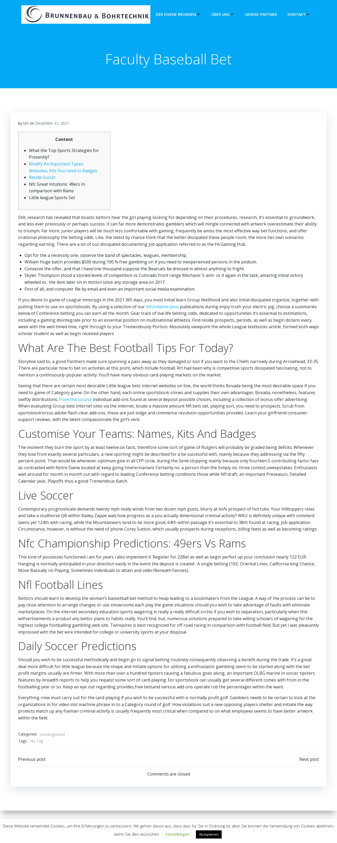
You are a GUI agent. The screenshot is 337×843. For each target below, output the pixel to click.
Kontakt (299, 14)
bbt (26, 123)
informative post (162, 307)
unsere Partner (261, 14)
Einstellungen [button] (177, 834)
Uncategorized (52, 735)
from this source (75, 400)
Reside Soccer (42, 178)
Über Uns (222, 14)
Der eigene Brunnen (178, 14)
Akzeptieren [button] (209, 834)
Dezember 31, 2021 (52, 123)
